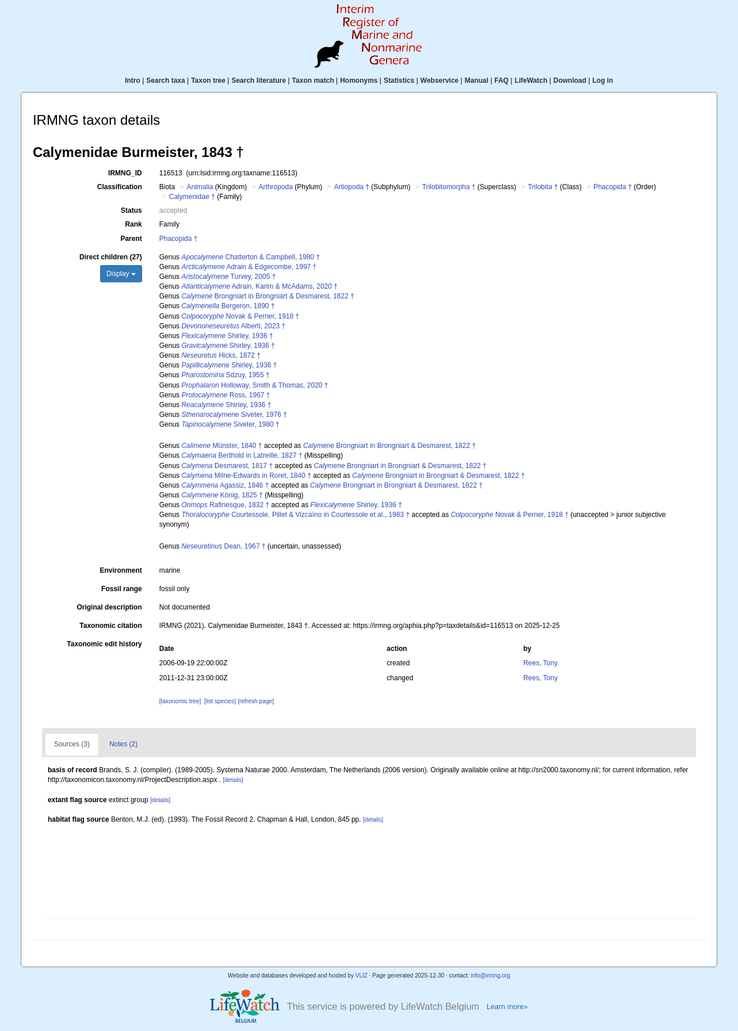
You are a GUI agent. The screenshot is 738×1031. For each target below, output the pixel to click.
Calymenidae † (192, 197)
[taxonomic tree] (180, 701)
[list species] (220, 701)
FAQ (502, 80)
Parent (131, 239)
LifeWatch (531, 80)
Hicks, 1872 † (220, 355)
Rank (133, 224)
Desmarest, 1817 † (227, 466)
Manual (476, 80)
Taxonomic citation (110, 626)
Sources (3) (72, 744)
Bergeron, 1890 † (227, 306)
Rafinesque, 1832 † (225, 505)
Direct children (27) (110, 257)
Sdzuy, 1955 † (225, 375)
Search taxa (165, 80)
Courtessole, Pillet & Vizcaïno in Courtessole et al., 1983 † (295, 515)
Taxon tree (208, 80)
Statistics (399, 80)
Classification (119, 187)
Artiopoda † (351, 187)
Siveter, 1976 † (233, 415)
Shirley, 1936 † (227, 336)
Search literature (258, 80)
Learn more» (507, 1007)
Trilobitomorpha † (449, 187)
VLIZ (361, 975)
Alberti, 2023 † (233, 326)
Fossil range (121, 589)
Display (121, 274)
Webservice (439, 80)
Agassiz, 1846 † (225, 485)
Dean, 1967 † (223, 546)
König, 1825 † (221, 495)
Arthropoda (276, 187)
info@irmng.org (490, 975)
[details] (233, 780)
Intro (132, 80)
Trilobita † (543, 187)
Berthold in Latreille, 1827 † (241, 455)
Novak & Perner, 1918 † (240, 316)
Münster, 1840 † (221, 446)
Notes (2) (123, 744)
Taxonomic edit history (104, 644)
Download (569, 80)
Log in (602, 80)
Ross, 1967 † (225, 395)
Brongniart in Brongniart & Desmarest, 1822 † (267, 296)
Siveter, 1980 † (230, 424)
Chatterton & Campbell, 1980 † (250, 257)
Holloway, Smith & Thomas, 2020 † (254, 385)
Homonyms (358, 80)
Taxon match (313, 80)
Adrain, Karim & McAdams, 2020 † (259, 286)
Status (131, 210)
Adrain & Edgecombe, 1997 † (248, 267)
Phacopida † (613, 187)
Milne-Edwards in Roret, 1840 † (246, 476)
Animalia (199, 187)
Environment (121, 570)
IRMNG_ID (125, 173)
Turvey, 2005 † (228, 277)
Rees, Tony (540, 663)
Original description (109, 607)
